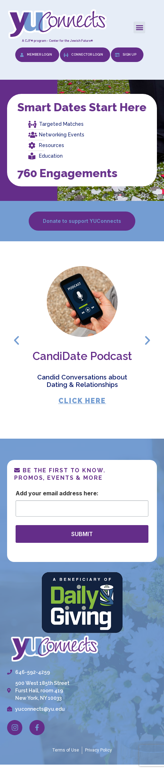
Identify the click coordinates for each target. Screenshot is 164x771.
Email (50, 493)
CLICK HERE (82, 401)
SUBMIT (82, 534)
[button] (139, 27)
